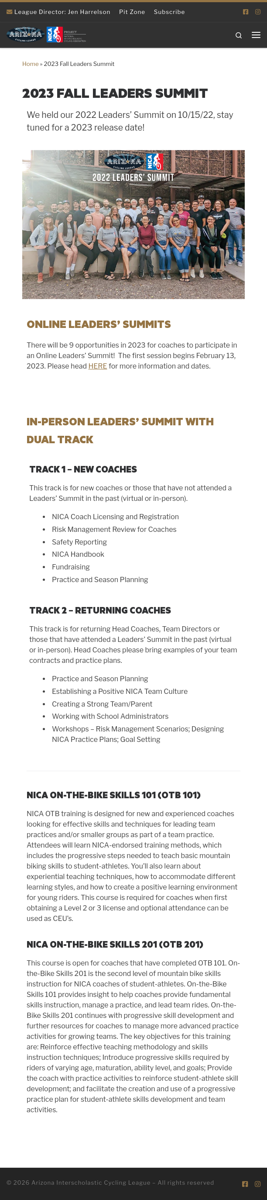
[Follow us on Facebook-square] (245, 12)
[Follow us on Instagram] (257, 12)
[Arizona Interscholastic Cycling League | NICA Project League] (46, 33)
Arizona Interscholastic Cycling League (91, 1182)
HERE (97, 366)
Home (30, 63)
